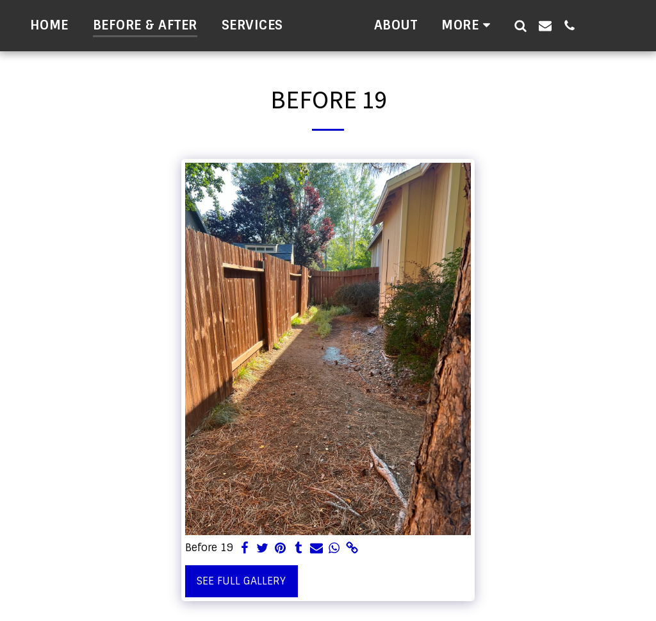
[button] (618, 25)
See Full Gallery (241, 581)
